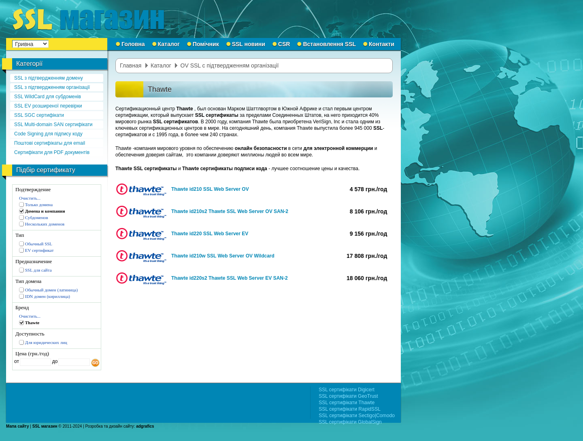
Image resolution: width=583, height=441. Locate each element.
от (16, 361)
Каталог (161, 65)
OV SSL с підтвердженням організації (230, 65)
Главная (130, 65)
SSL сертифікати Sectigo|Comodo (357, 415)
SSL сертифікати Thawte (346, 402)
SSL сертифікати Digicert (346, 389)
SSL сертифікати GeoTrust (348, 396)
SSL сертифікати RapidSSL (350, 409)
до (54, 361)
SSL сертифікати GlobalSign (350, 422)
